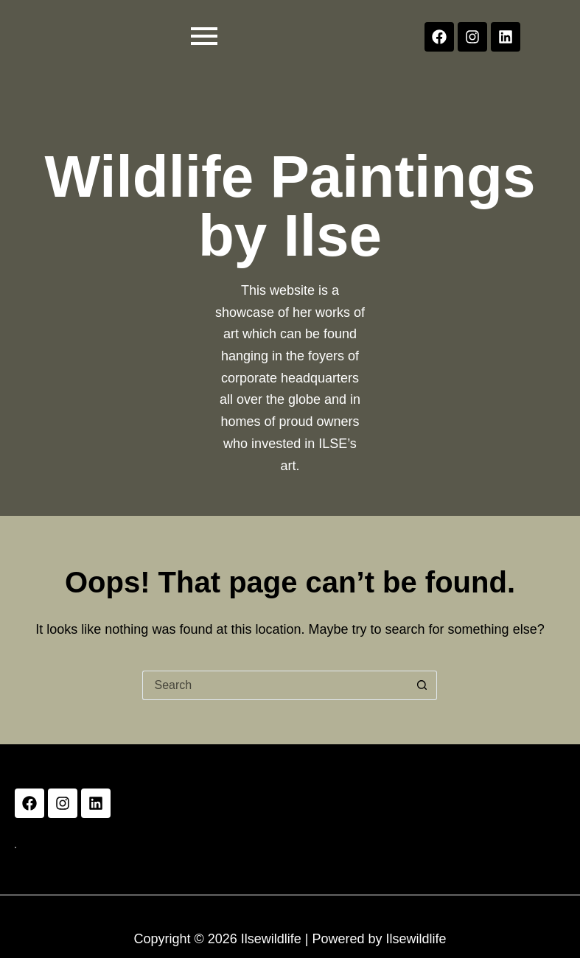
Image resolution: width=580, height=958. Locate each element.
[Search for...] (275, 685)
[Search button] (422, 685)
